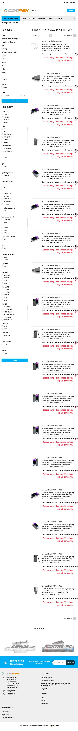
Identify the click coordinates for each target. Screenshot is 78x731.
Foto (4, 62)
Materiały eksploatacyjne (11, 39)
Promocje (41, 18)
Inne (4, 66)
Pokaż (15, 360)
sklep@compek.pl (12, 691)
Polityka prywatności (47, 680)
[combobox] (41, 35)
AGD (4, 56)
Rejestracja (5, 711)
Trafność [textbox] (35, 35)
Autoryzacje (44, 703)
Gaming (5, 49)
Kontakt (32, 18)
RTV (4, 59)
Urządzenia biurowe (9, 42)
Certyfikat (44, 689)
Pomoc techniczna (7, 718)
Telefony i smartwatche (10, 52)
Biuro (4, 35)
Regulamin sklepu (46, 677)
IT (3, 45)
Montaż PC (59, 18)
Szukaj (15, 101)
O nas (24, 18)
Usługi (4, 69)
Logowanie (5, 714)
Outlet (50, 18)
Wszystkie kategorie (11, 18)
